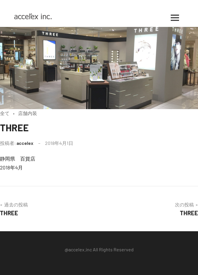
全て (4, 113)
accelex (25, 143)
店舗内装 (27, 113)
